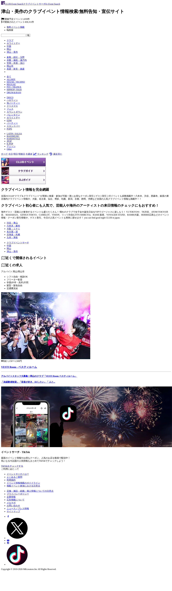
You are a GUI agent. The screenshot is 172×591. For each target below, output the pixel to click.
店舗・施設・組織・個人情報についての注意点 (30, 491)
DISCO (10, 97)
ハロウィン (12, 100)
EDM (9, 120)
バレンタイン (13, 115)
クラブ (10, 40)
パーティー (12, 123)
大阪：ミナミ (13, 229)
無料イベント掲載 (16, 27)
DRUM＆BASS (14, 92)
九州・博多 (12, 237)
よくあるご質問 (14, 477)
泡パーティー (13, 103)
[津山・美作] (12, 251)
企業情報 (11, 497)
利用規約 (11, 480)
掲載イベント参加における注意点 (23, 486)
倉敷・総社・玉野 (16, 57)
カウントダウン (14, 112)
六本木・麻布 (13, 226)
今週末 (29, 154)
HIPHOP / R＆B (14, 89)
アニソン (11, 146)
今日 (10, 154)
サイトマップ (13, 511)
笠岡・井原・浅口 (16, 63)
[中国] (9, 245)
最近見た (55, 154)
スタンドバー (13, 126)
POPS (9, 129)
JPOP (9, 141)
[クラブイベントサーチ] (18, 242)
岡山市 (10, 66)
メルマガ (11, 502)
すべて (4, 154)
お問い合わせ (13, 505)
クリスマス (12, 106)
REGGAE (11, 84)
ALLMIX (11, 79)
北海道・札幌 (13, 234)
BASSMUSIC (13, 136)
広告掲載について (16, 500)
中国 (9, 46)
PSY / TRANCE (14, 87)
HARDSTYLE (13, 138)
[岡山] (9, 248)
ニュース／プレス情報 (18, 508)
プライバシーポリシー (18, 494)
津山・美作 (12, 52)
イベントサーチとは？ (18, 474)
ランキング (40, 154)
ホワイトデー (13, 43)
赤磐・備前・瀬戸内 (17, 60)
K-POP (10, 143)
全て (9, 76)
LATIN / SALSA (14, 133)
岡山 (9, 49)
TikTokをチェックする (12, 466)
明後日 (21, 154)
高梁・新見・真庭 (16, 69)
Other (9, 149)
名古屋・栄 (12, 231)
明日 (15, 154)
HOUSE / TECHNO (16, 82)
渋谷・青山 (12, 223)
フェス (10, 109)
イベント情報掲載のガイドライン (23, 483)
